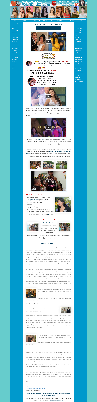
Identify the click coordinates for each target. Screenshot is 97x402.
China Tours (14, 41)
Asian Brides (77, 52)
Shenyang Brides (78, 30)
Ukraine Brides (78, 41)
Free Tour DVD (78, 68)
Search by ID (14, 52)
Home (15, 20)
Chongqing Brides (78, 28)
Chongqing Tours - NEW (17, 46)
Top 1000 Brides (78, 43)
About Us (25, 20)
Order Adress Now (15, 48)
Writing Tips (77, 75)
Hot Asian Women (58, 20)
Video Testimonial (78, 48)
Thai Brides (77, 37)
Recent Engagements (79, 72)
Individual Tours (56, 28)
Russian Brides (78, 39)
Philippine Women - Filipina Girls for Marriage (35, 388)
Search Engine (15, 50)
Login (81, 20)
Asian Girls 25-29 (78, 61)
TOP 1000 (71, 20)
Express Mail (14, 55)
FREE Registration (15, 26)
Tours (13, 28)
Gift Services (14, 59)
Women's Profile (15, 30)
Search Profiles (78, 70)
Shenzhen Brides (78, 32)
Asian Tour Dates (15, 43)
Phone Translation (15, 57)
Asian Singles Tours (16, 34)
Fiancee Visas (14, 61)
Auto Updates (14, 63)
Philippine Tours (15, 39)
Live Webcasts (78, 79)
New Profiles (45, 20)
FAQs (13, 68)
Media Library (77, 77)
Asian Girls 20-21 (78, 57)
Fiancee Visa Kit (78, 50)
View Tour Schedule (44, 28)
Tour (35, 20)
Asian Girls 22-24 (78, 59)
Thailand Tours (15, 37)
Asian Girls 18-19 (78, 55)
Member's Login (15, 23)
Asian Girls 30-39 (78, 63)
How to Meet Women (79, 81)
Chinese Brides (78, 26)
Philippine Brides (78, 34)
